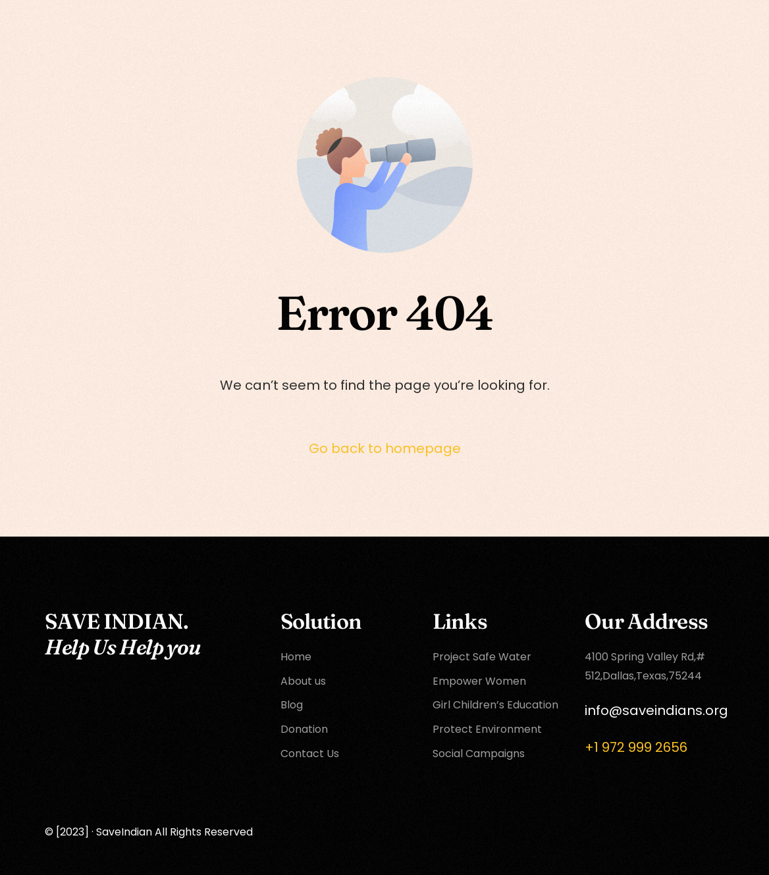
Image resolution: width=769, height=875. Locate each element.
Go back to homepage (385, 448)
